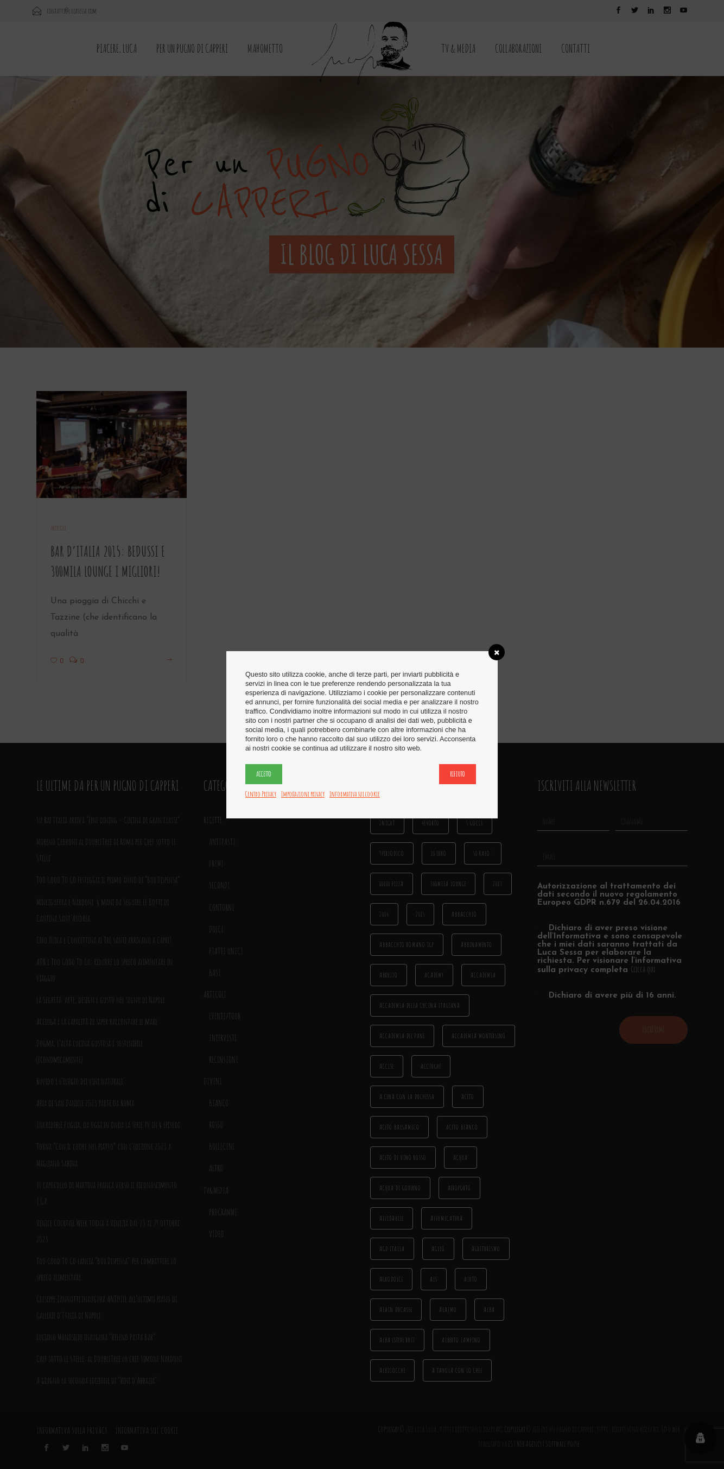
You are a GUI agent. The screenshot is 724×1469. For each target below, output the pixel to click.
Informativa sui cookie (354, 794)
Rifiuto (457, 774)
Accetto (263, 774)
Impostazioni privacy (303, 794)
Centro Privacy (260, 794)
